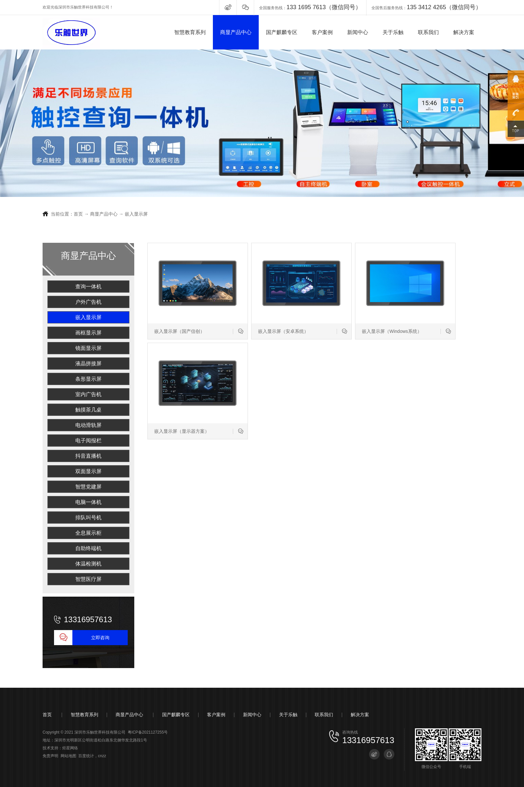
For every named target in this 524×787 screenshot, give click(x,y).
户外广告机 (88, 302)
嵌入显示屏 (136, 214)
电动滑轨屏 (88, 425)
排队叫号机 (88, 517)
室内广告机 (88, 394)
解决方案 (463, 32)
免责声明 (50, 756)
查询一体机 (88, 286)
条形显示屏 (88, 379)
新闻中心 (357, 32)
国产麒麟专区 (281, 32)
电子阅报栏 (88, 440)
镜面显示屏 (88, 348)
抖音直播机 (88, 456)
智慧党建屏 (88, 486)
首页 (78, 214)
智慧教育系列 (190, 32)
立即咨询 (100, 637)
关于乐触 (393, 32)
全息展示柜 (88, 533)
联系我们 (428, 32)
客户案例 (322, 32)
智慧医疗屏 (88, 579)
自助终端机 (88, 548)
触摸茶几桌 (88, 410)
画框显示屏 (88, 333)
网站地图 (68, 756)
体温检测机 (88, 563)
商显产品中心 (236, 32)
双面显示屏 (88, 471)
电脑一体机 (88, 502)
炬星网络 (70, 748)
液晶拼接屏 (88, 363)
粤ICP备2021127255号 (148, 732)
